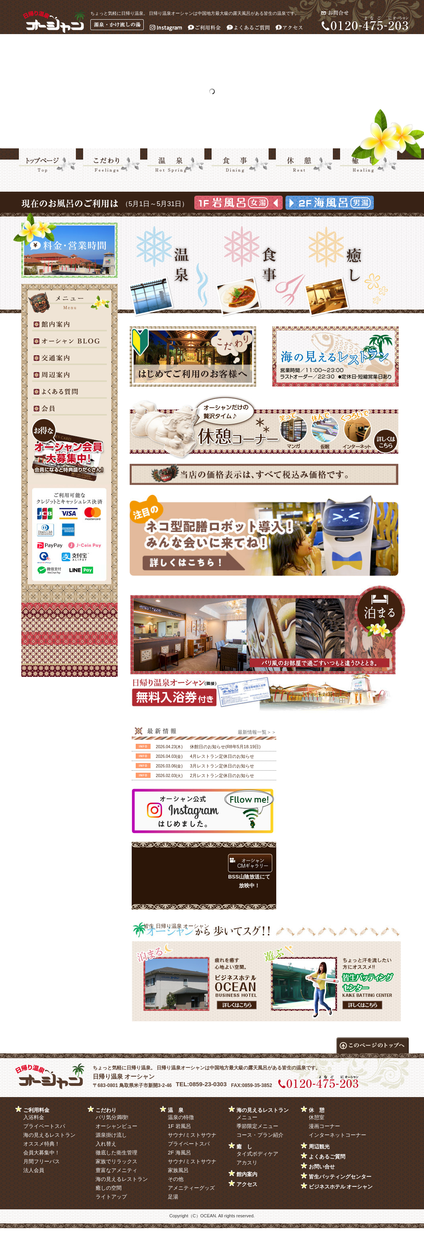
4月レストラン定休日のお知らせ (222, 756)
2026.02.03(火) (169, 775)
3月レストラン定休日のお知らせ (222, 765)
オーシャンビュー (116, 1126)
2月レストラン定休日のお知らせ (222, 775)
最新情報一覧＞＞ (257, 732)
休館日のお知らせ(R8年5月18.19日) (225, 746)
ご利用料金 (36, 1110)
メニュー (246, 1117)
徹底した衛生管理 (116, 1153)
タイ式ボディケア (257, 1154)
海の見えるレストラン (49, 1135)
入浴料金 (33, 1117)
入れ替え (106, 1144)
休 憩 (316, 1110)
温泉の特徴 (181, 1117)
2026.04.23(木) (169, 747)
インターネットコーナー (337, 1135)
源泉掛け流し (111, 1135)
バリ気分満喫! (112, 1117)
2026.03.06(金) (169, 766)
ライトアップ (111, 1197)
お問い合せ (322, 1167)
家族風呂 (178, 1170)
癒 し (244, 1147)
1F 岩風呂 (179, 1126)
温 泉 (175, 1110)
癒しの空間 (109, 1188)
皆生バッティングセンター (340, 1177)
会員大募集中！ (41, 1153)
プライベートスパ (44, 1126)
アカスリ (246, 1163)
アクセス (246, 1184)
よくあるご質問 (327, 1157)
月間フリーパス (41, 1161)
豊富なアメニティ (116, 1170)
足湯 (173, 1197)
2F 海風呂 (179, 1153)
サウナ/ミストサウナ (192, 1135)
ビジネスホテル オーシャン (341, 1187)
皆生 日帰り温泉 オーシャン (176, 926)
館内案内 (246, 1174)
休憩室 (316, 1117)
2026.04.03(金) (169, 756)
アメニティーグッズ (191, 1188)
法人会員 (33, 1170)
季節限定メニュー (257, 1126)
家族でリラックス (116, 1161)
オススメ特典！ (41, 1144)
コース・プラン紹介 (259, 1135)
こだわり (106, 1110)
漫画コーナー (324, 1126)
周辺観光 (319, 1147)
